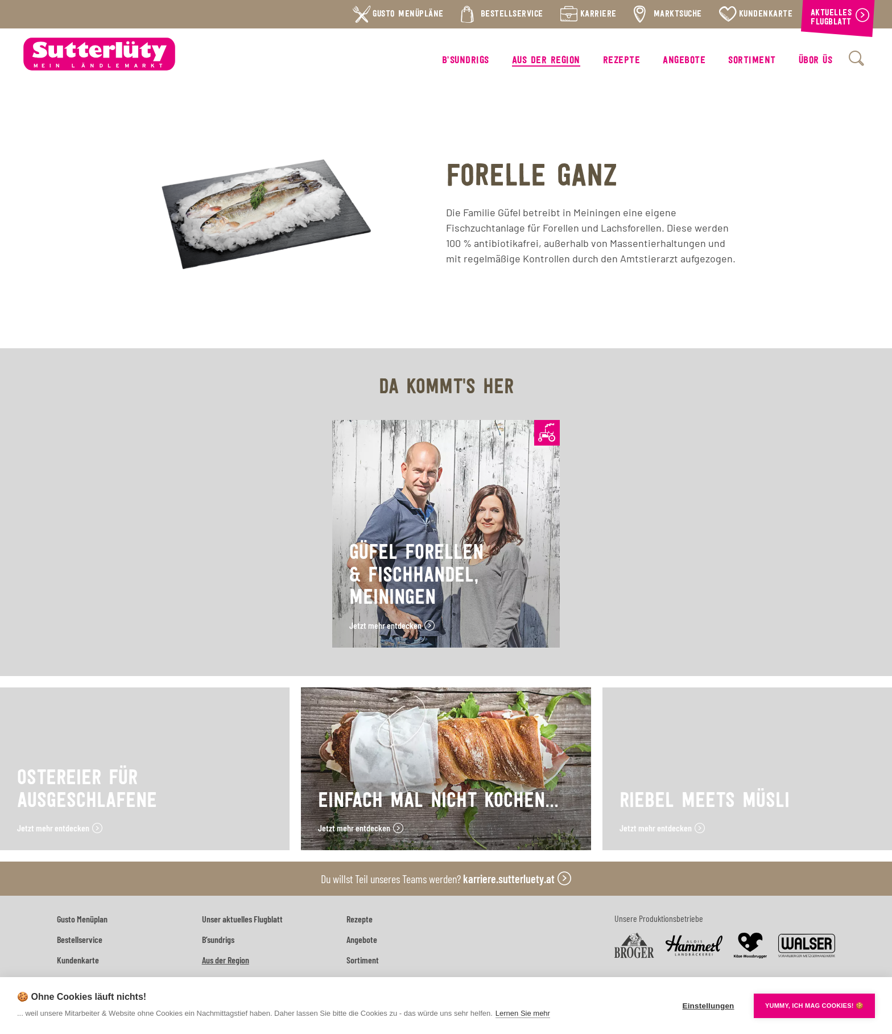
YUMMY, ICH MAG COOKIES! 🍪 (814, 1005)
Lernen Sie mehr (522, 1013)
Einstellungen (708, 1006)
